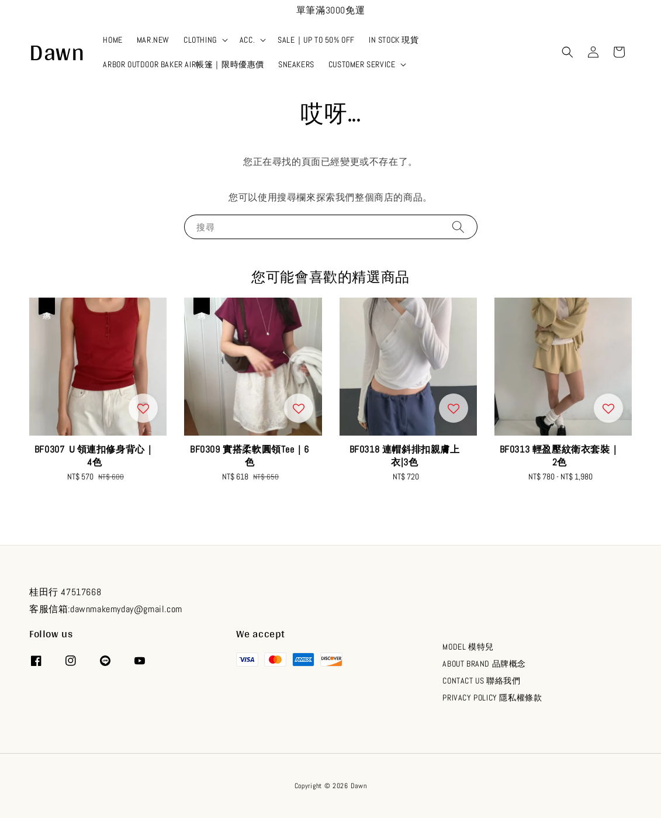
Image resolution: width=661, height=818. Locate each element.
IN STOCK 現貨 (394, 39)
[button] (567, 52)
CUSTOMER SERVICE (362, 64)
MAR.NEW (153, 39)
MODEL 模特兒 (467, 646)
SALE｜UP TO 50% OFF (316, 39)
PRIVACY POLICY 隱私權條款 (492, 697)
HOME (112, 39)
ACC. (247, 39)
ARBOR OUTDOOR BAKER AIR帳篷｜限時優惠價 (183, 64)
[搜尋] (458, 226)
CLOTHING (200, 39)
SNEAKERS (296, 64)
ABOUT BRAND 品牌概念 (484, 663)
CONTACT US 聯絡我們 (481, 680)
